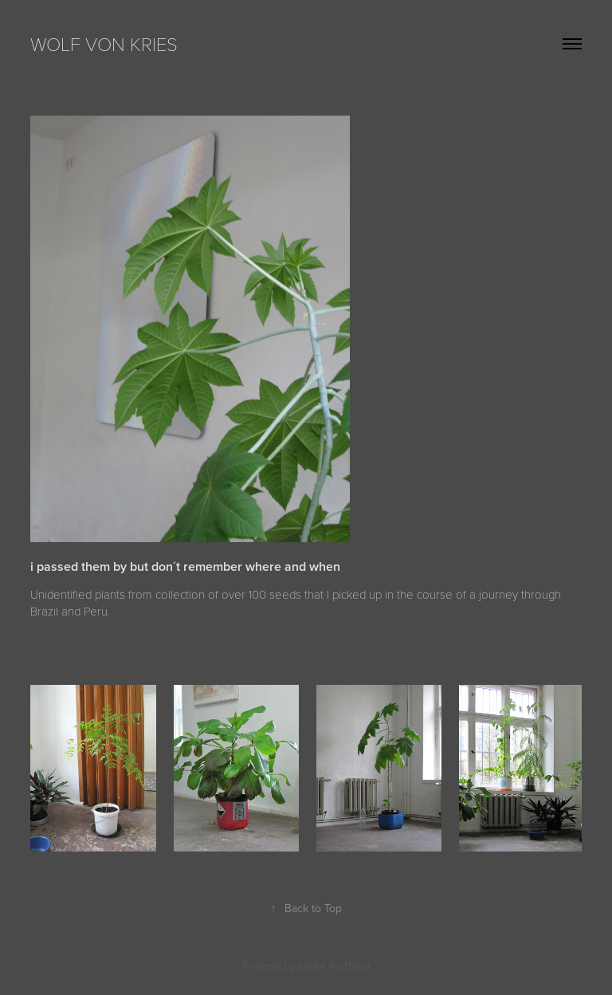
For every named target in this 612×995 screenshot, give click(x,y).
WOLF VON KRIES (104, 43)
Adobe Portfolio (333, 966)
